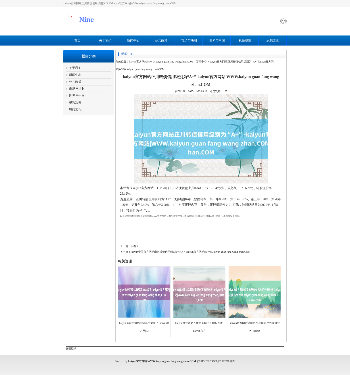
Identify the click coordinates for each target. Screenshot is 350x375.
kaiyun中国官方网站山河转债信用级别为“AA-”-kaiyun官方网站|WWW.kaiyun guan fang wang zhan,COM (190, 251)
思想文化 (273, 40)
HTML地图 (228, 361)
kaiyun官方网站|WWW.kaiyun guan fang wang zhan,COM (161, 61)
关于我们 (105, 40)
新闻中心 (133, 40)
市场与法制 (189, 40)
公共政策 (161, 40)
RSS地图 (216, 361)
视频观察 (245, 40)
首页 (77, 40)
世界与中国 (217, 40)
